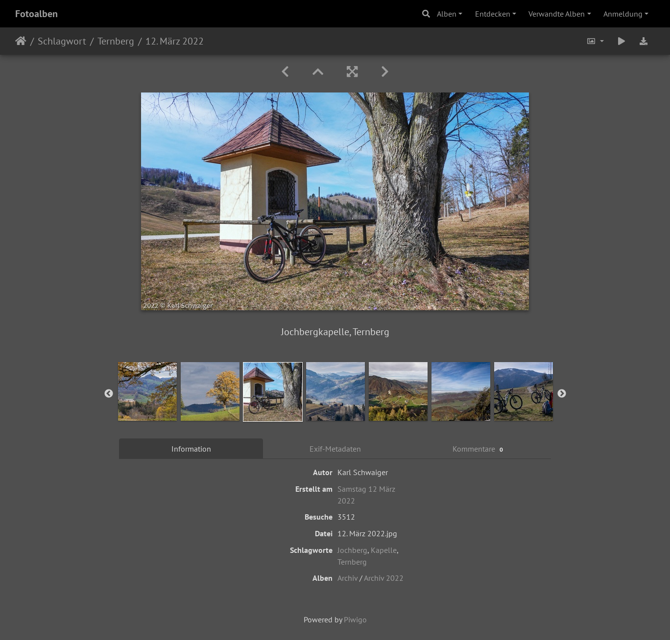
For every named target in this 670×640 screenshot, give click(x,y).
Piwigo (355, 619)
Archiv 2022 (384, 578)
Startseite (20, 41)
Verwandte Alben (556, 14)
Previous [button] (109, 394)
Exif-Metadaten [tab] (335, 449)
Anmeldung (623, 14)
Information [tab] (191, 449)
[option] (147, 391)
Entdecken (492, 14)
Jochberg (352, 550)
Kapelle (384, 550)
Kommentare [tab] (479, 449)
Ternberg (115, 41)
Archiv (347, 578)
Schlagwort (62, 41)
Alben (446, 14)
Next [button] (562, 394)
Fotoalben (36, 13)
